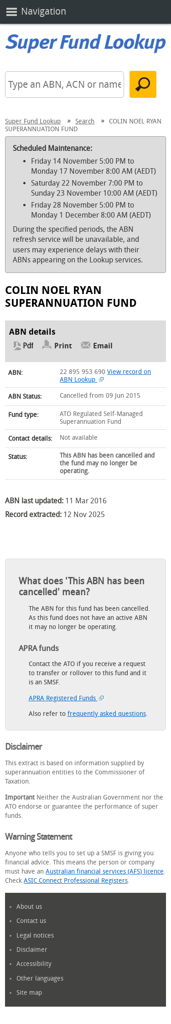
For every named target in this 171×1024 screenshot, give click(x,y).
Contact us (31, 921)
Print (63, 345)
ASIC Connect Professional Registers (76, 881)
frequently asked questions (106, 714)
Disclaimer (31, 950)
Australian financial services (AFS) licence (105, 871)
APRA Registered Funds (66, 698)
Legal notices (35, 935)
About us (29, 907)
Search (84, 121)
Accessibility (34, 964)
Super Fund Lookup (33, 121)
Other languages (39, 978)
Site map (29, 993)
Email (103, 345)
